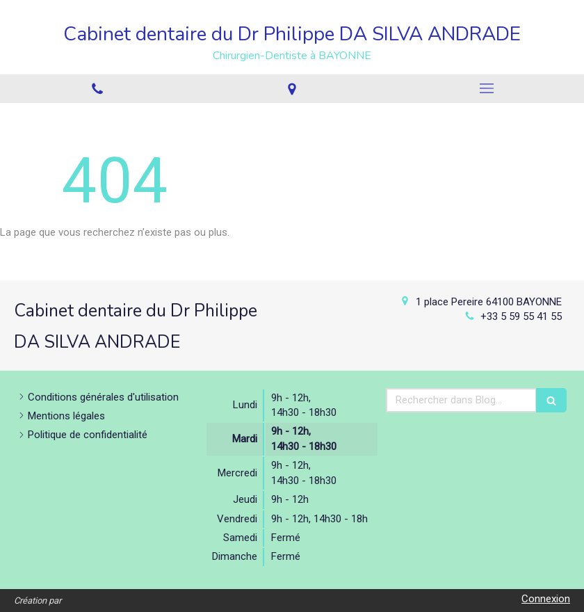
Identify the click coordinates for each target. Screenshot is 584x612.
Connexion (545, 599)
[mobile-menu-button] (486, 88)
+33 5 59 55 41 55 (521, 316)
